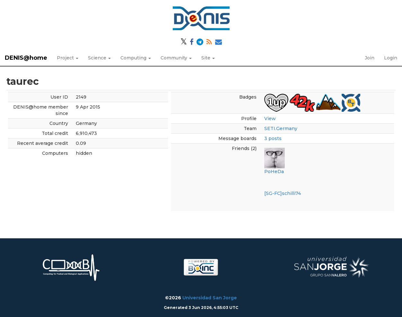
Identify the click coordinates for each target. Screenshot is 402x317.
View (270, 118)
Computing (135, 58)
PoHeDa (274, 171)
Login (390, 58)
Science (99, 58)
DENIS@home (26, 57)
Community (176, 58)
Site (208, 58)
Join (369, 58)
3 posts (273, 138)
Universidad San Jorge (209, 298)
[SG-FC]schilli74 (282, 193)
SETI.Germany (280, 128)
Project (67, 58)
